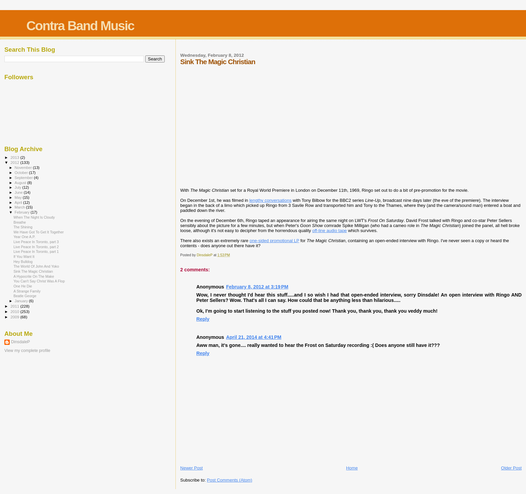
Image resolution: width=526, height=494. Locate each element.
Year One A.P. (24, 237)
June (19, 192)
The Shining (22, 227)
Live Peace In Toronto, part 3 (36, 242)
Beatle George (24, 296)
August (21, 183)
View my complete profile (27, 350)
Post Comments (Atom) (229, 480)
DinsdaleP (20, 342)
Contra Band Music (80, 25)
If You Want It (24, 257)
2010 (15, 311)
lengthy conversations (270, 200)
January (22, 301)
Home (352, 467)
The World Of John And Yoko (36, 266)
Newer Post (191, 467)
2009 (15, 317)
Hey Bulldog (23, 262)
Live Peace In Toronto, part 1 (36, 252)
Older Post (511, 467)
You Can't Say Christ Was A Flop (39, 281)
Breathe (19, 222)
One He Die (22, 286)
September (24, 178)
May (19, 197)
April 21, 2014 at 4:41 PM (253, 337)
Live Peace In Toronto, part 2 (36, 247)
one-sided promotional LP (274, 240)
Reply (202, 319)
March (20, 207)
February (23, 212)
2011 (15, 306)
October (22, 173)
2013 (15, 157)
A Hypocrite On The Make (33, 276)
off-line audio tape (329, 230)
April (19, 202)
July (18, 187)
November (24, 168)
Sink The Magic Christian (33, 271)
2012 (15, 162)
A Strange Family (27, 291)
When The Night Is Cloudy (34, 217)
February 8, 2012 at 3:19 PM (257, 286)
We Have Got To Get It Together (38, 232)
